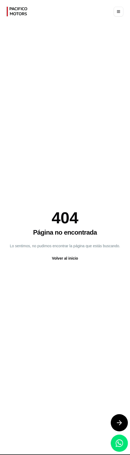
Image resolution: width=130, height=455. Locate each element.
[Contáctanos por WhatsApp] (119, 443)
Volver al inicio (65, 258)
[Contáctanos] (119, 422)
